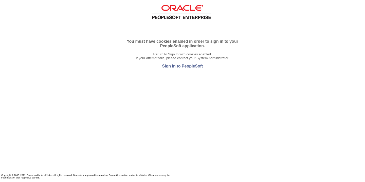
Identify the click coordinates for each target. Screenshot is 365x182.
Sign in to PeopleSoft (182, 66)
